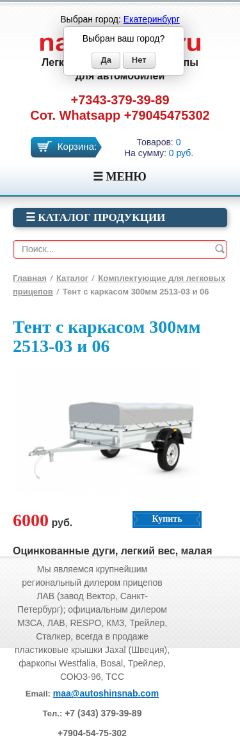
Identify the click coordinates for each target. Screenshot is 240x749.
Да (105, 60)
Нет (139, 60)
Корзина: (77, 146)
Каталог (72, 278)
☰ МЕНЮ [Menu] (120, 176)
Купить (167, 519)
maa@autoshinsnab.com (106, 693)
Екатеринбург (152, 19)
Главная (30, 278)
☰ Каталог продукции (95, 217)
